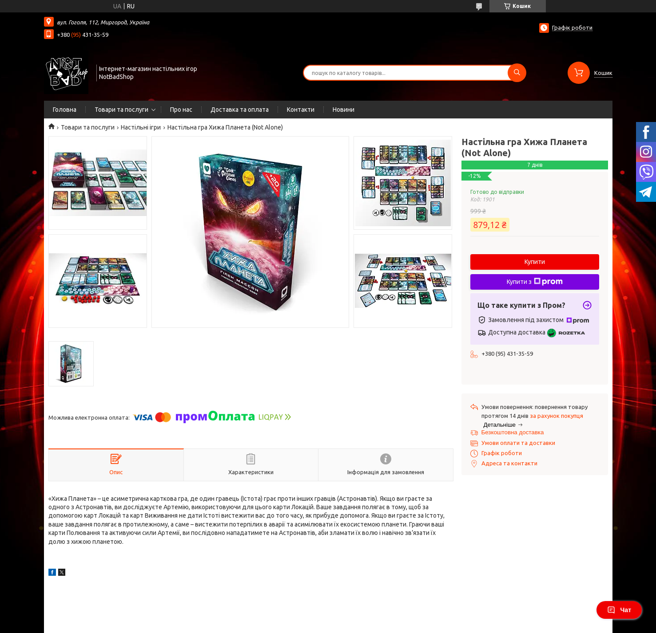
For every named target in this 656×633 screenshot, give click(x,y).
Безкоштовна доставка (512, 432)
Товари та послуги (121, 109)
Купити (535, 261)
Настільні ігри (141, 127)
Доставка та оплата (240, 109)
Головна (64, 109)
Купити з (535, 282)
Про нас (181, 109)
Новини (343, 109)
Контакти (300, 109)
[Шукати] (517, 72)
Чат (619, 610)
